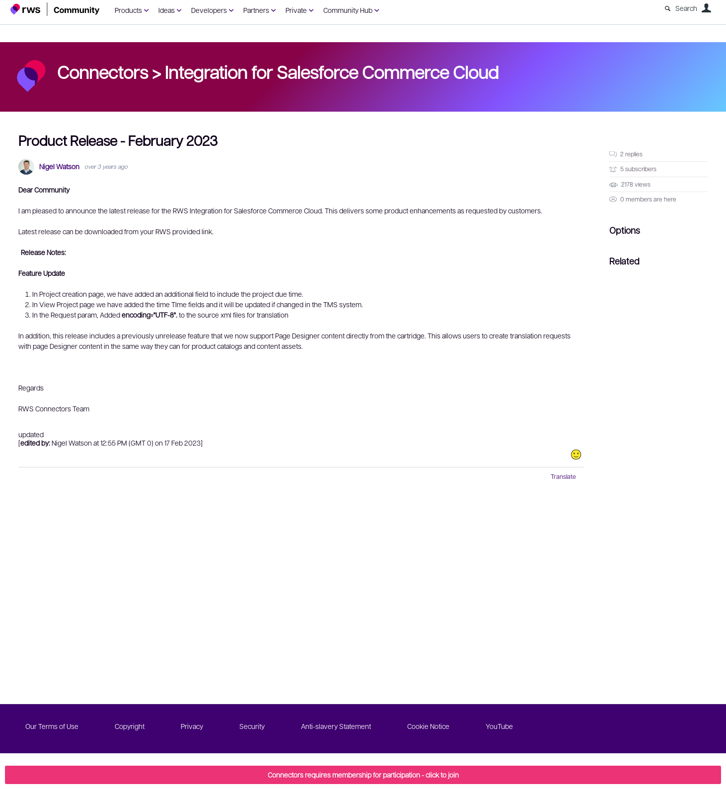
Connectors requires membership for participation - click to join (363, 774)
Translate (563, 476)
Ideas (166, 9)
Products (128, 9)
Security (252, 726)
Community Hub (347, 9)
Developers (209, 9)
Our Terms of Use (51, 726)
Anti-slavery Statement (336, 726)
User (706, 8)
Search (686, 7)
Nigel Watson (59, 166)
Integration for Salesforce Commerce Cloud (332, 71)
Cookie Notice (428, 726)
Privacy (192, 726)
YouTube (499, 726)
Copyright (130, 726)
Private (296, 9)
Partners (256, 9)
